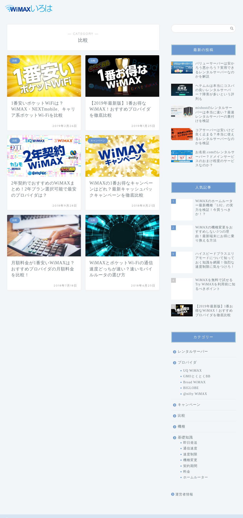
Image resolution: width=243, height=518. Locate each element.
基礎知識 (185, 416)
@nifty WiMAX (195, 373)
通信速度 (190, 427)
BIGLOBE (191, 367)
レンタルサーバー (193, 330)
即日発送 (190, 422)
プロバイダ (187, 341)
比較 (181, 395)
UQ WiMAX (192, 350)
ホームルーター (195, 456)
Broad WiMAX (194, 361)
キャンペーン (189, 384)
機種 (181, 405)
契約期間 (190, 445)
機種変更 (190, 439)
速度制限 (190, 433)
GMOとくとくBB (196, 355)
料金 (186, 451)
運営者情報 (182, 473)
